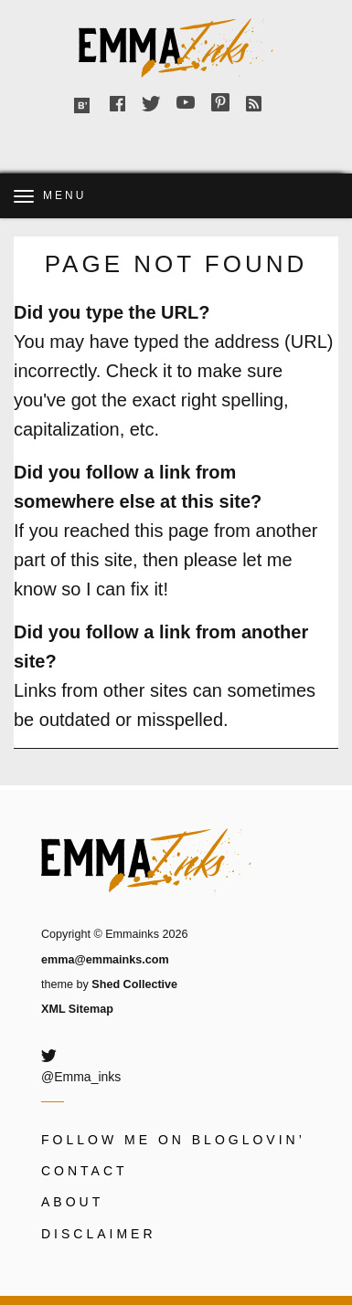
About (72, 1201)
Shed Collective (134, 984)
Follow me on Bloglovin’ (173, 1139)
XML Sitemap (77, 1009)
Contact (84, 1170)
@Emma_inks (81, 1076)
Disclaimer (98, 1233)
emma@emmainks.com (105, 959)
